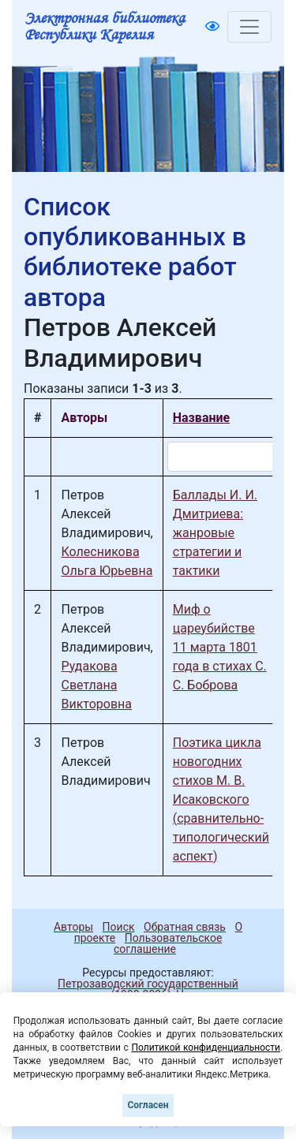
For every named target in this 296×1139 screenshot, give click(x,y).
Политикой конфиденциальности (205, 1047)
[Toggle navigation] (249, 27)
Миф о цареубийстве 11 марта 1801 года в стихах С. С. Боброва (220, 647)
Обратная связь (185, 927)
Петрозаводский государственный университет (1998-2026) (140, 989)
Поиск (119, 927)
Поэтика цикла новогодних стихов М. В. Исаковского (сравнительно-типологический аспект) (221, 799)
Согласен (147, 1105)
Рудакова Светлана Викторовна (96, 685)
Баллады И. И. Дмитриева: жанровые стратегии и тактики (215, 532)
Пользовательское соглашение (168, 943)
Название (201, 417)
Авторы (73, 927)
